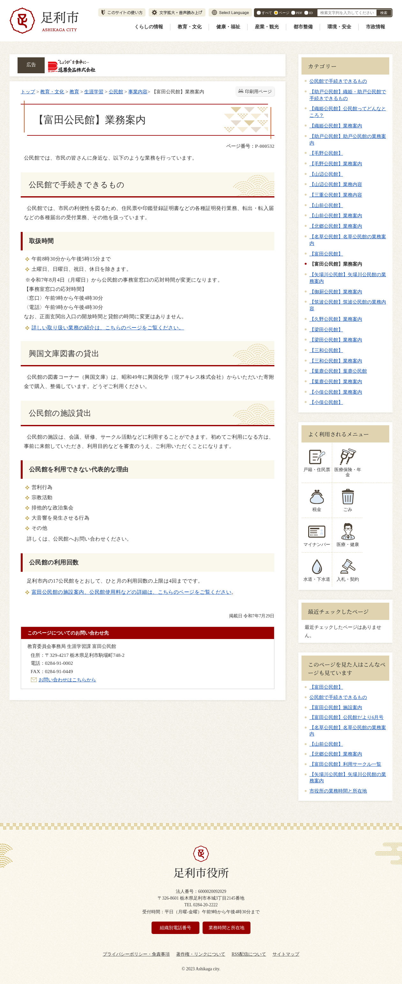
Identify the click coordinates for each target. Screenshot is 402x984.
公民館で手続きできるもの (338, 81)
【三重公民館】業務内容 (335, 195)
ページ (284, 13)
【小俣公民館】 (326, 402)
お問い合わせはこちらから (67, 679)
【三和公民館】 (326, 350)
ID (311, 13)
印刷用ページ (258, 91)
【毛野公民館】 (326, 153)
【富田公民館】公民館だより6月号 (346, 712)
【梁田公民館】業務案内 (335, 339)
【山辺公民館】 (326, 174)
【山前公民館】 (326, 205)
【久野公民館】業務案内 (335, 319)
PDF (299, 13)
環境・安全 (339, 26)
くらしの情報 (148, 26)
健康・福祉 (228, 26)
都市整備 (303, 26)
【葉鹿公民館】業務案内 (335, 381)
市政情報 (375, 26)
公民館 (116, 91)
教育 (74, 91)
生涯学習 (93, 91)
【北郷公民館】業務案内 (335, 226)
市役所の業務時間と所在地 (338, 785)
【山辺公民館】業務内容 (335, 184)
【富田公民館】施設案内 (335, 702)
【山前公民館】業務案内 (335, 215)
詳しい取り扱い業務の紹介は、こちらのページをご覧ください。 (108, 327)
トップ (28, 91)
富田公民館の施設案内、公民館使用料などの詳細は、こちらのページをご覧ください (131, 592)
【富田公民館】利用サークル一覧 (345, 759)
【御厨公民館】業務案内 (335, 291)
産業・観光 (267, 26)
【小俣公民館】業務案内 (335, 392)
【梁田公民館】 (326, 329)
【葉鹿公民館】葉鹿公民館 (338, 371)
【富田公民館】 (326, 253)
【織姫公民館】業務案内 (335, 125)
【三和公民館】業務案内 (335, 360)
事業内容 (137, 91)
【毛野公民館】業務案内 (335, 163)
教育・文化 (190, 26)
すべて (267, 13)
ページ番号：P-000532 (250, 146)
